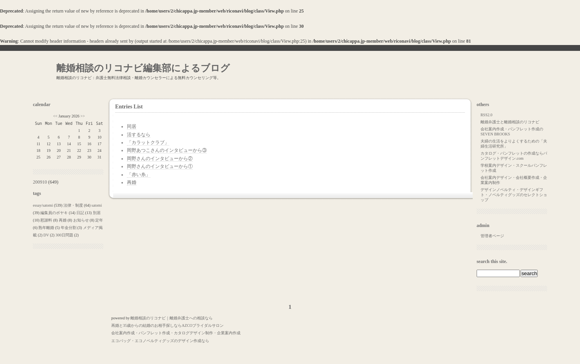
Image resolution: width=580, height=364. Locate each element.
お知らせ (81, 220)
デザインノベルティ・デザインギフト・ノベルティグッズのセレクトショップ (514, 194)
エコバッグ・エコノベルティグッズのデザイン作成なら (160, 341)
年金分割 (68, 227)
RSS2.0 (486, 115)
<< (55, 116)
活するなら (138, 134)
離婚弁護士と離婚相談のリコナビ (510, 122)
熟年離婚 (46, 227)
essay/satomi (43, 205)
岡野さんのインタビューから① (160, 166)
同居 (131, 126)
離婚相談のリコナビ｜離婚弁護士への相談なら (171, 318)
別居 (97, 213)
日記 (80, 213)
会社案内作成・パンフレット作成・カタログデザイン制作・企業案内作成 (175, 333)
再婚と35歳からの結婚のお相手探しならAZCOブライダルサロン (167, 325)
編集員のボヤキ (54, 213)
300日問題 (64, 235)
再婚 (63, 220)
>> (82, 116)
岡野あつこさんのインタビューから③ (167, 150)
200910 (40, 182)
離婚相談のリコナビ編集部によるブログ (143, 68)
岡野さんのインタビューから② (160, 158)
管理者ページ (492, 236)
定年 (99, 220)
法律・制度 (73, 205)
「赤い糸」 (138, 174)
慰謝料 (46, 220)
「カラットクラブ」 (148, 142)
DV (46, 235)
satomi (97, 205)
